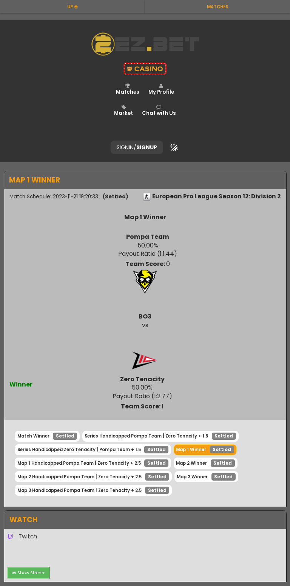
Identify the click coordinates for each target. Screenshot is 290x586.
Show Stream (29, 573)
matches (217, 7)
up (72, 7)
